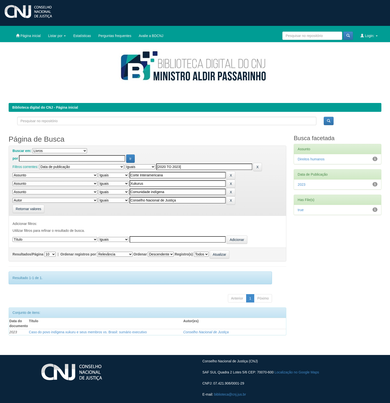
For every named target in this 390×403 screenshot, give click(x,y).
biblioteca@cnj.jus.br (230, 394)
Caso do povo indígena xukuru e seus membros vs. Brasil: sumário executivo (88, 332)
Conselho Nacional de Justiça (206, 332)
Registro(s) (184, 254)
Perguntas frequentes (114, 36)
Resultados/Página (28, 254)
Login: (369, 36)
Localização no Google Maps (296, 372)
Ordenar (140, 254)
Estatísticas (82, 36)
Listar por (57, 36)
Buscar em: (22, 151)
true (301, 210)
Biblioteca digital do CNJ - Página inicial (45, 107)
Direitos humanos (311, 159)
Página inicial (28, 36)
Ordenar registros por (78, 254)
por (15, 158)
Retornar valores (28, 209)
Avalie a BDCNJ (151, 36)
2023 (301, 184)
